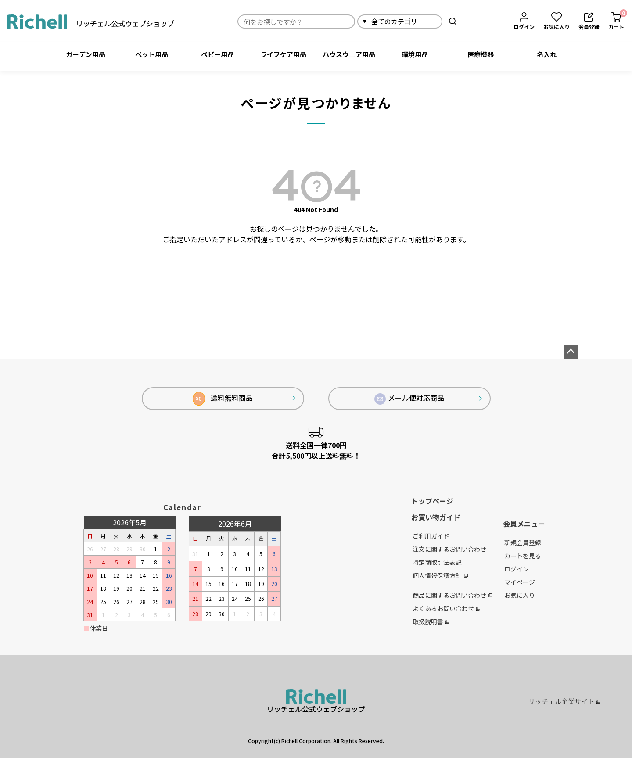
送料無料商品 (223, 399)
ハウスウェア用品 (349, 54)
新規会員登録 (522, 542)
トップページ (432, 501)
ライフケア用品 (283, 54)
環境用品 (415, 54)
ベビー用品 (217, 54)
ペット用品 (151, 54)
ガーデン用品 (85, 54)
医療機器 (480, 54)
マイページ (519, 582)
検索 (452, 21)
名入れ (547, 54)
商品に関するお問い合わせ (452, 595)
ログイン (516, 568)
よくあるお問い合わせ (446, 608)
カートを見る (522, 555)
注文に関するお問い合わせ (449, 549)
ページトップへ (571, 352)
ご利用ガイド (431, 536)
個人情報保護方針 (440, 575)
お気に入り (519, 595)
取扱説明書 (431, 621)
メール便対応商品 (409, 398)
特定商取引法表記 (437, 562)
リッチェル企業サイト (564, 701)
